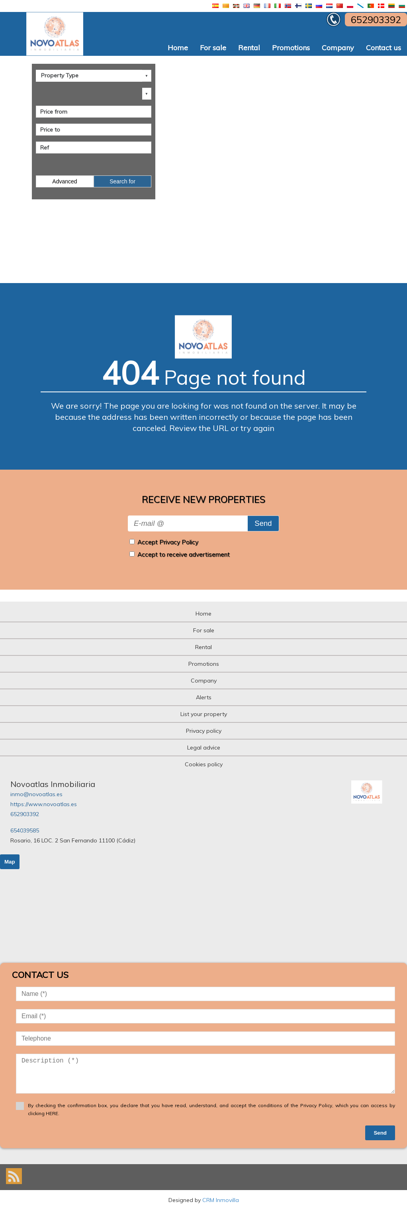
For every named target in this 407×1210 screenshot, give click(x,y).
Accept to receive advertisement (183, 554)
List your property (203, 714)
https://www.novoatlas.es (43, 804)
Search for (122, 181)
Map (9, 862)
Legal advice (203, 747)
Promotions (291, 47)
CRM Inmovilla (220, 1200)
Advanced (64, 181)
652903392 (24, 814)
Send (263, 523)
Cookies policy (204, 764)
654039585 (24, 830)
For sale (213, 47)
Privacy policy (203, 730)
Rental (249, 47)
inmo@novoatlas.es (36, 794)
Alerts (203, 697)
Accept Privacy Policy (167, 542)
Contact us (383, 47)
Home (178, 47)
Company (338, 47)
